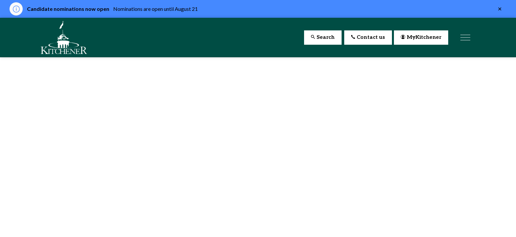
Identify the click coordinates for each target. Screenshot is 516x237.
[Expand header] (465, 37)
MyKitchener (421, 37)
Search (322, 37)
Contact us (368, 37)
